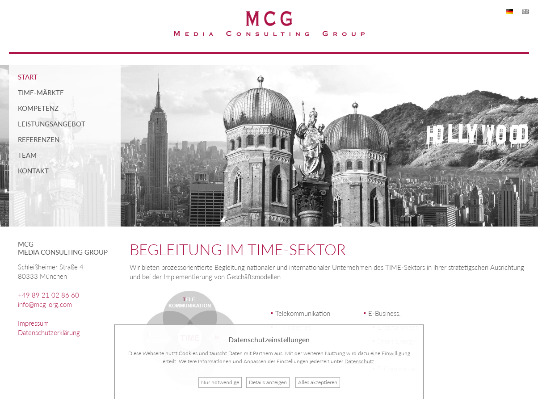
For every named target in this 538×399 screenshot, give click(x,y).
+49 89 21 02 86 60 (48, 295)
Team (27, 155)
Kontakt (33, 171)
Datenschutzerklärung (49, 332)
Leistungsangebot (51, 124)
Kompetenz (38, 108)
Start (28, 77)
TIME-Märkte (41, 92)
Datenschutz (359, 361)
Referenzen (38, 139)
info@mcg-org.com (45, 304)
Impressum (33, 323)
